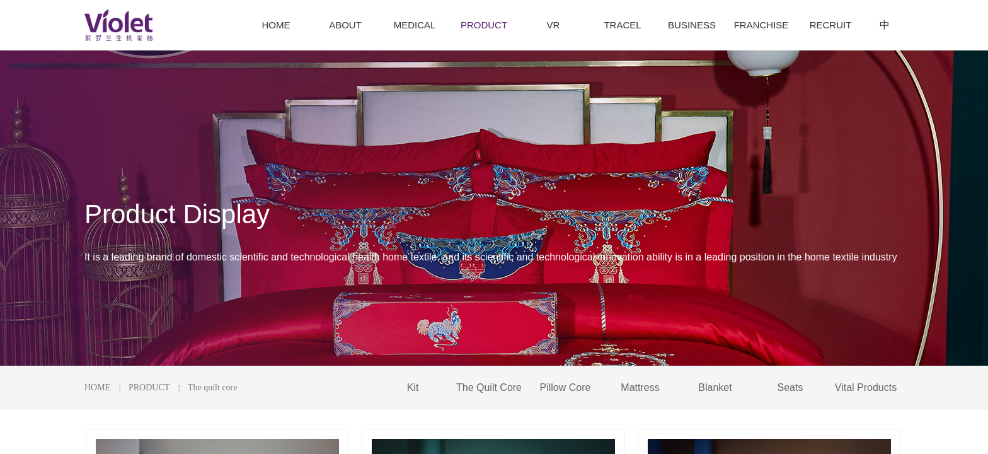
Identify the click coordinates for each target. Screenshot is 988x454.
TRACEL (622, 25)
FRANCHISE (761, 25)
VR (553, 25)
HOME (97, 387)
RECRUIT (831, 25)
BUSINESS (692, 25)
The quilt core (213, 387)
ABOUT (345, 25)
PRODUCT (149, 387)
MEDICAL (415, 25)
